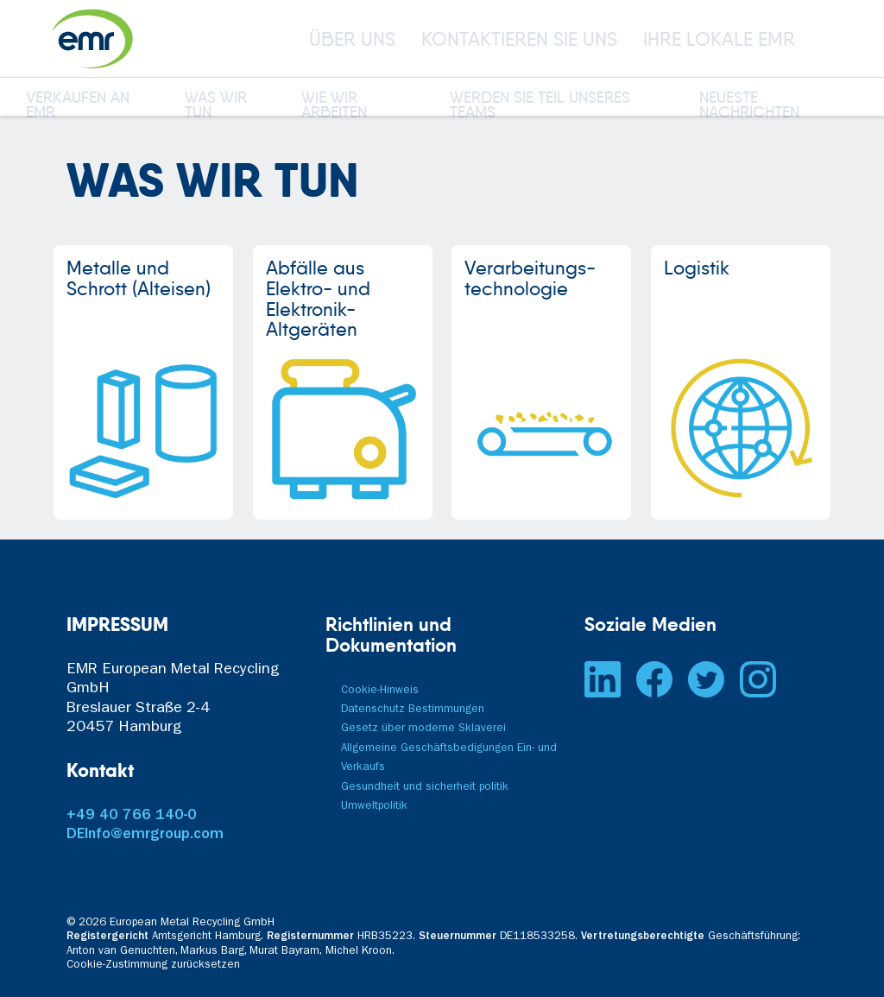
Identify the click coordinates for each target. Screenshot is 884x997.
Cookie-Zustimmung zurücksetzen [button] (153, 965)
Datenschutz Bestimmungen (412, 710)
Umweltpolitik (374, 806)
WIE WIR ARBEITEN (334, 106)
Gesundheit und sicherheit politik (424, 787)
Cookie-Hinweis (380, 691)
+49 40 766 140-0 (131, 816)
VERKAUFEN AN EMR (77, 106)
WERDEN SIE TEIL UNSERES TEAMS (540, 106)
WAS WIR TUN (216, 106)
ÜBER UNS (352, 39)
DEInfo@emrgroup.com (145, 835)
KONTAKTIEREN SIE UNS (519, 39)
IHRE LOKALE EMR (719, 39)
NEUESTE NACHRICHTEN (749, 106)
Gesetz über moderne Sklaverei (423, 729)
